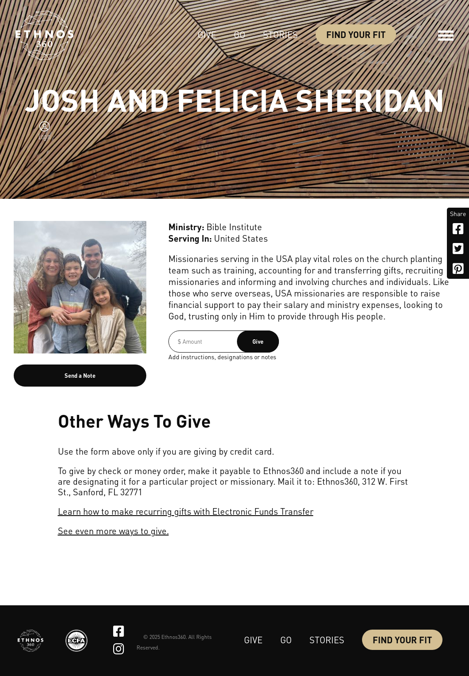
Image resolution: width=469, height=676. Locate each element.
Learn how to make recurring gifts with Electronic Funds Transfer (185, 511)
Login (44, 136)
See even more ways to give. (113, 530)
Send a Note (80, 375)
